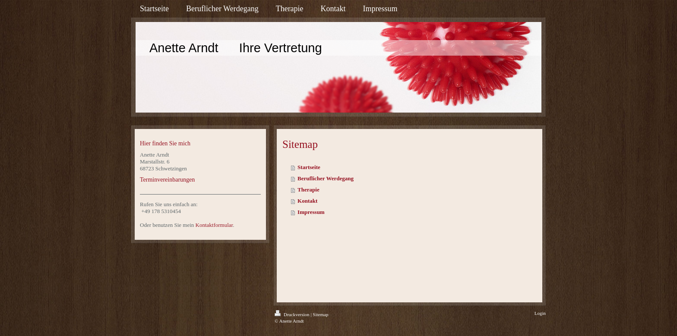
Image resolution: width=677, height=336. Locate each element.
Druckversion (292, 314)
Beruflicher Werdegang (325, 178)
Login (540, 313)
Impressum (311, 212)
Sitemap (320, 314)
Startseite (308, 167)
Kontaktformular (214, 225)
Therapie (308, 189)
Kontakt (307, 201)
